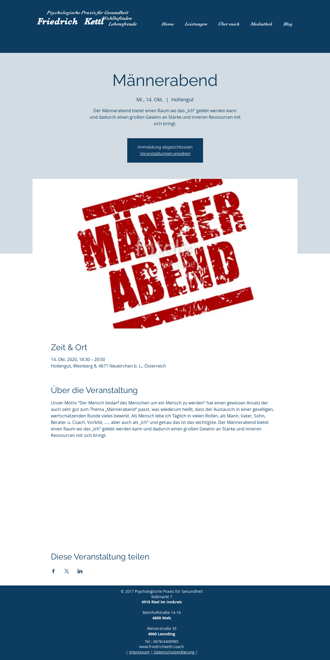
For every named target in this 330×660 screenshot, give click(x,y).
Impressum (139, 652)
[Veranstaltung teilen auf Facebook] (53, 571)
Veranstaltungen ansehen (165, 153)
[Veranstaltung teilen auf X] (66, 571)
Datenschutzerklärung (174, 652)
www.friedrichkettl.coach (161, 646)
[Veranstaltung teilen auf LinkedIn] (80, 571)
